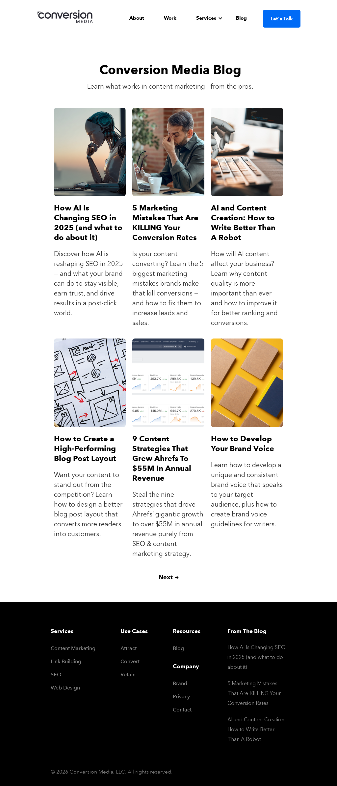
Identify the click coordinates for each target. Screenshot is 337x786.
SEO (56, 674)
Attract (128, 648)
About (136, 18)
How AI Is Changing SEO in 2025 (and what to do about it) (256, 657)
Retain (128, 674)
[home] (66, 18)
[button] (209, 18)
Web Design (65, 688)
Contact (176, 710)
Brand (176, 683)
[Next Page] (168, 577)
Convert (130, 661)
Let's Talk (282, 19)
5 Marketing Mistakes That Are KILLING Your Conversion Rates (254, 693)
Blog (241, 18)
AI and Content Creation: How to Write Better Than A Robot (256, 729)
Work (170, 18)
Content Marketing (73, 648)
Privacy (176, 696)
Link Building (66, 661)
